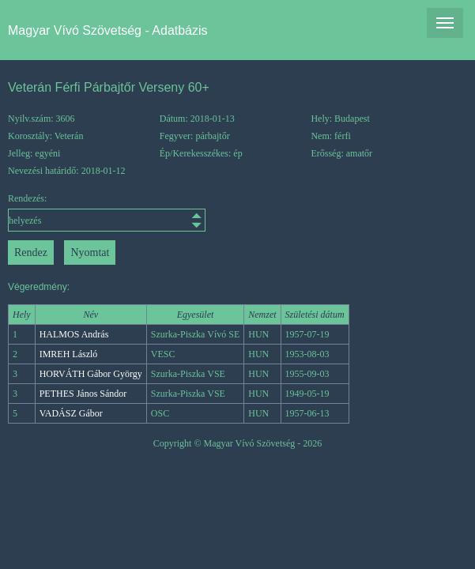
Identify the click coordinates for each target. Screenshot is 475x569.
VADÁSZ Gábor (71, 413)
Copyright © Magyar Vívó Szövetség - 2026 (237, 443)
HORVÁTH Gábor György (91, 373)
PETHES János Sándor (83, 393)
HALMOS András (74, 334)
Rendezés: (65, 212)
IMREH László (69, 354)
